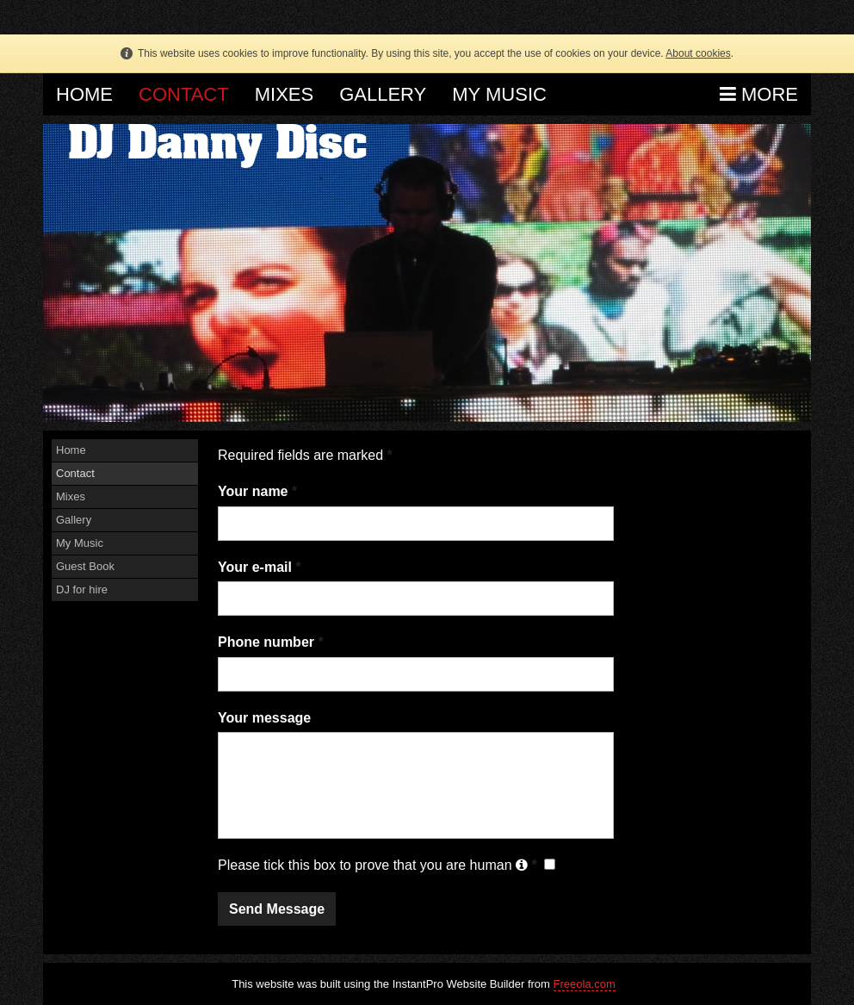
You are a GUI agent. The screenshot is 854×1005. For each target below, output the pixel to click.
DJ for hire (82, 589)
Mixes (284, 94)
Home (84, 94)
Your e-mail (259, 567)
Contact (184, 94)
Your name (257, 491)
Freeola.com (585, 983)
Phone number (271, 642)
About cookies (697, 53)
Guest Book (85, 566)
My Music (499, 94)
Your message (264, 717)
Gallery (382, 94)
